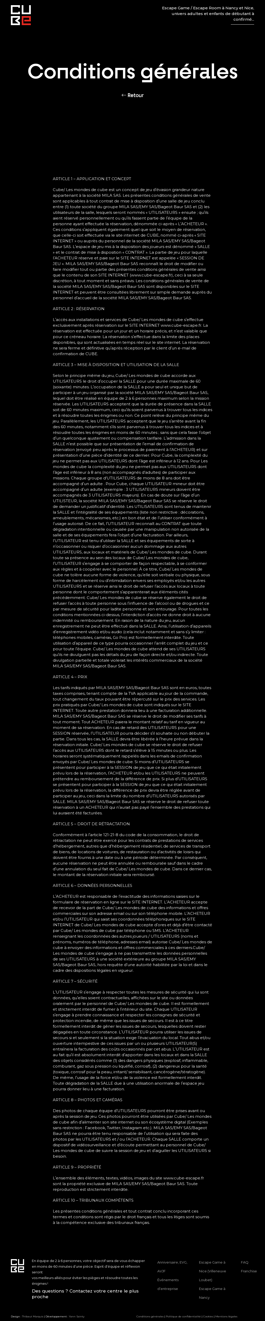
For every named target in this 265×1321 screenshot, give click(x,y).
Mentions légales (226, 1316)
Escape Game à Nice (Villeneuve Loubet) (212, 1271)
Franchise (249, 1271)
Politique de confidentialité (183, 1316)
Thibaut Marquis (32, 1316)
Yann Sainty (76, 1316)
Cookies (208, 1316)
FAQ (244, 1262)
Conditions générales (150, 1316)
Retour (133, 95)
